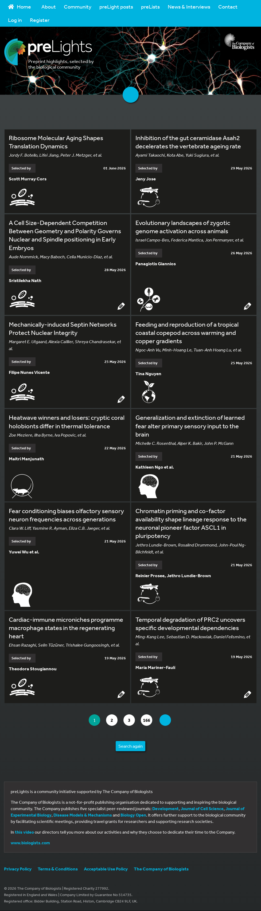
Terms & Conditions (58, 869)
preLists (150, 6)
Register (39, 20)
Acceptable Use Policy (106, 869)
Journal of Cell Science (202, 808)
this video (24, 832)
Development (165, 808)
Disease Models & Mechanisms (82, 815)
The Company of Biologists (161, 869)
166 (149, 720)
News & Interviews (189, 6)
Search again (130, 746)
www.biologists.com (30, 843)
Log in (15, 20)
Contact (227, 6)
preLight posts (116, 6)
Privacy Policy (18, 869)
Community (77, 6)
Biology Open (133, 815)
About (48, 6)
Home (19, 6)
